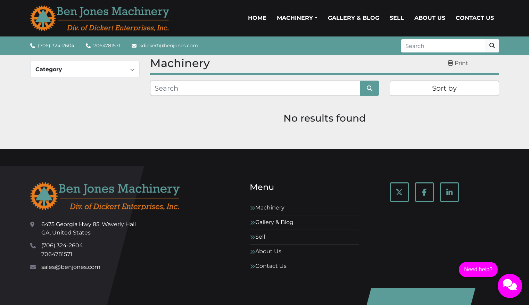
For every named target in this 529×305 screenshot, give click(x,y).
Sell (397, 18)
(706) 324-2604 (56, 45)
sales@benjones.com (70, 267)
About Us (429, 18)
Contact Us (475, 18)
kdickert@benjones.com (168, 45)
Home (257, 18)
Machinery (295, 18)
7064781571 (106, 45)
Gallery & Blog (353, 18)
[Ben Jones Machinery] (105, 196)
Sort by (444, 88)
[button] (297, 18)
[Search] (443, 45)
